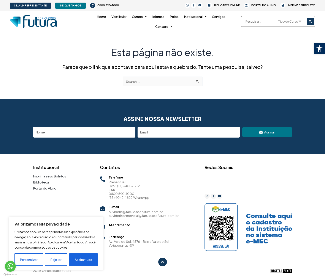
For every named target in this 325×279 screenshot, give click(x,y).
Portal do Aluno (263, 5)
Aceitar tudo (83, 260)
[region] (56, 243)
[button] (319, 48)
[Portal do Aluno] (246, 5)
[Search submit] (310, 21)
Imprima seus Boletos (49, 176)
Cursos (139, 16)
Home (101, 16)
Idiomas (158, 16)
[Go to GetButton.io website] (10, 274)
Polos (174, 16)
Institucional (195, 16)
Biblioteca (41, 182)
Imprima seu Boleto (301, 5)
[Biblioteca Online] (209, 5)
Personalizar (29, 260)
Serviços (218, 16)
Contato (164, 26)
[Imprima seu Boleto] (282, 5)
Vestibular (119, 16)
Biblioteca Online (227, 5)
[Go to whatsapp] (10, 266)
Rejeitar (56, 260)
